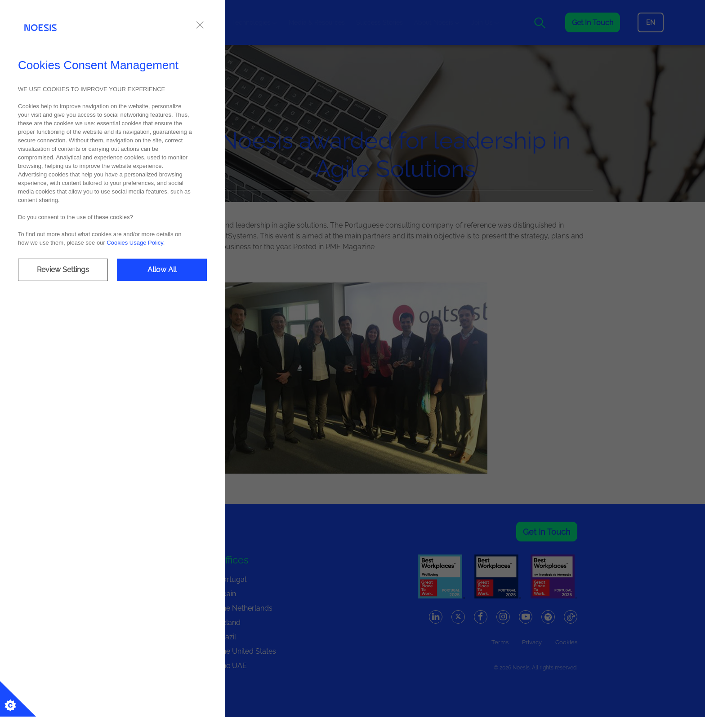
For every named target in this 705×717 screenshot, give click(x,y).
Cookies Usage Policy (135, 242)
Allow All (162, 269)
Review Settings (63, 269)
